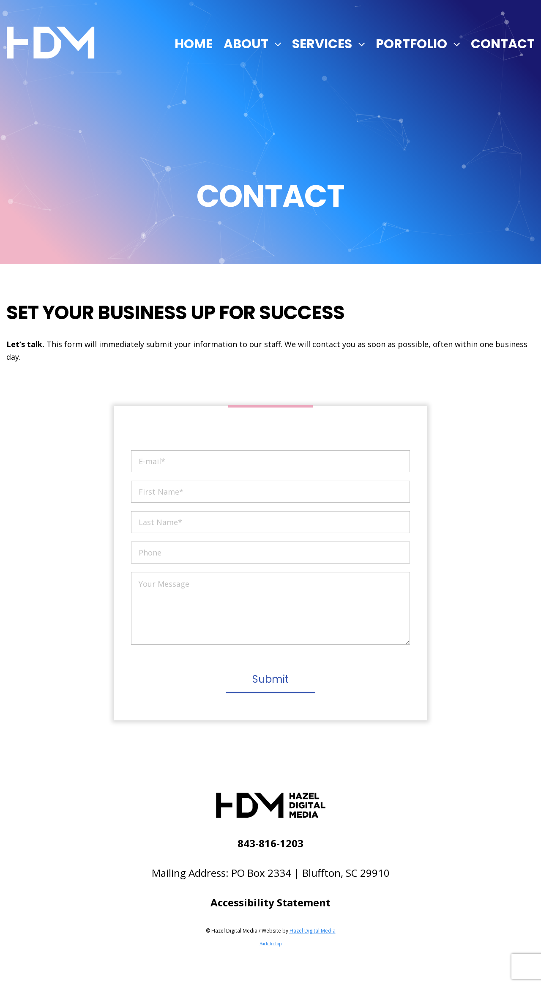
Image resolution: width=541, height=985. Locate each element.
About (246, 44)
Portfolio (411, 44)
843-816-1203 (270, 843)
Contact (503, 44)
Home (194, 44)
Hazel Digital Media (313, 930)
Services (322, 44)
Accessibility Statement (270, 902)
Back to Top (270, 944)
